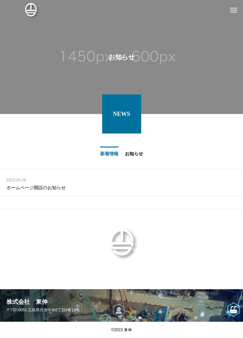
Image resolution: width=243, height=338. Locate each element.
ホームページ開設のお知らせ (36, 189)
